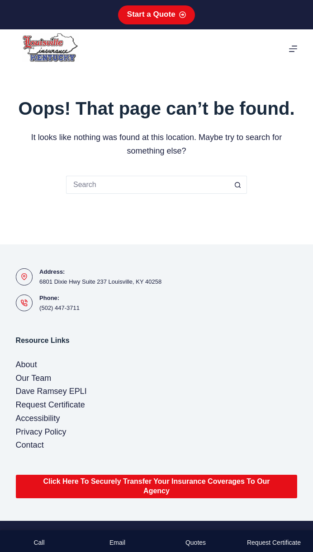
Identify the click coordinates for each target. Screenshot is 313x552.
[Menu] (293, 49)
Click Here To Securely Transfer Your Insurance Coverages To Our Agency (156, 486)
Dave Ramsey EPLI (51, 391)
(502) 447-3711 (59, 307)
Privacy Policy (41, 431)
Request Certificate (50, 404)
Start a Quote (156, 14)
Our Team (34, 378)
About (26, 364)
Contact (30, 444)
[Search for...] (147, 185)
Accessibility (38, 418)
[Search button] (238, 185)
